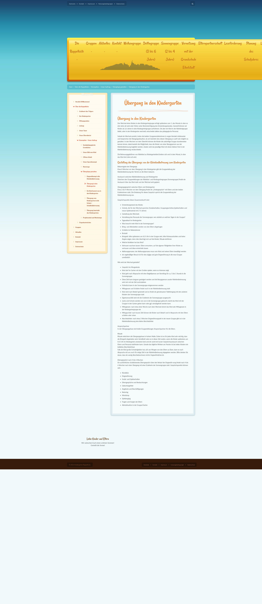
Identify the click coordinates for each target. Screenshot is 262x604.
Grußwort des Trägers (86, 111)
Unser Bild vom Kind (89, 152)
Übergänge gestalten (90, 171)
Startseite (72, 4)
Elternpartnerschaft (210, 43)
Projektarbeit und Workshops (92, 218)
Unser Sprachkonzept (90, 162)
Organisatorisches (85, 222)
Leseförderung (233, 43)
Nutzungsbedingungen (105, 4)
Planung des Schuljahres (251, 51)
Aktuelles (104, 46)
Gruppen (91, 46)
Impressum (91, 4)
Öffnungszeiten (84, 121)
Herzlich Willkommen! (82, 102)
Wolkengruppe (132, 43)
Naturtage (86, 167)
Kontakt (81, 4)
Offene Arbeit (87, 157)
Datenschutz (120, 4)
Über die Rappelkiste (82, 106)
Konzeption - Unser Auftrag (88, 140)
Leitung (81, 126)
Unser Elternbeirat (85, 135)
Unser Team (83, 130)
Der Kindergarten (85, 116)
